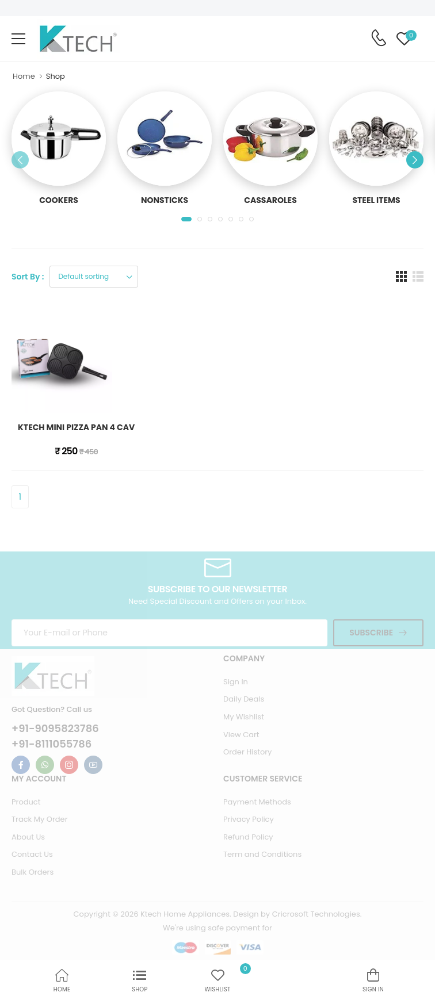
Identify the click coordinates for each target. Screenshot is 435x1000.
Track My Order (39, 819)
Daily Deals (243, 699)
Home (24, 76)
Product (26, 801)
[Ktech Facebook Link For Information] (21, 765)
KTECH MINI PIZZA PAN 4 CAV (76, 427)
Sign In (235, 681)
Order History (247, 751)
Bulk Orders (33, 872)
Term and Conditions (262, 854)
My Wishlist (243, 716)
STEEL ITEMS (376, 200)
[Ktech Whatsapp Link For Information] (45, 765)
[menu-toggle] (18, 39)
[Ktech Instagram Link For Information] (69, 765)
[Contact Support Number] (378, 38)
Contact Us (32, 854)
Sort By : (28, 276)
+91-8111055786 (51, 744)
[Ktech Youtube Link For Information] (93, 765)
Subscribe (371, 632)
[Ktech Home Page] (78, 39)
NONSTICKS (164, 200)
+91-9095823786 (55, 728)
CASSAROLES (270, 200)
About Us (28, 837)
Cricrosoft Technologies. (317, 914)
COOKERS (58, 200)
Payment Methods (257, 801)
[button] (186, 219)
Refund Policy (248, 837)
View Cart (241, 734)
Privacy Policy (248, 819)
